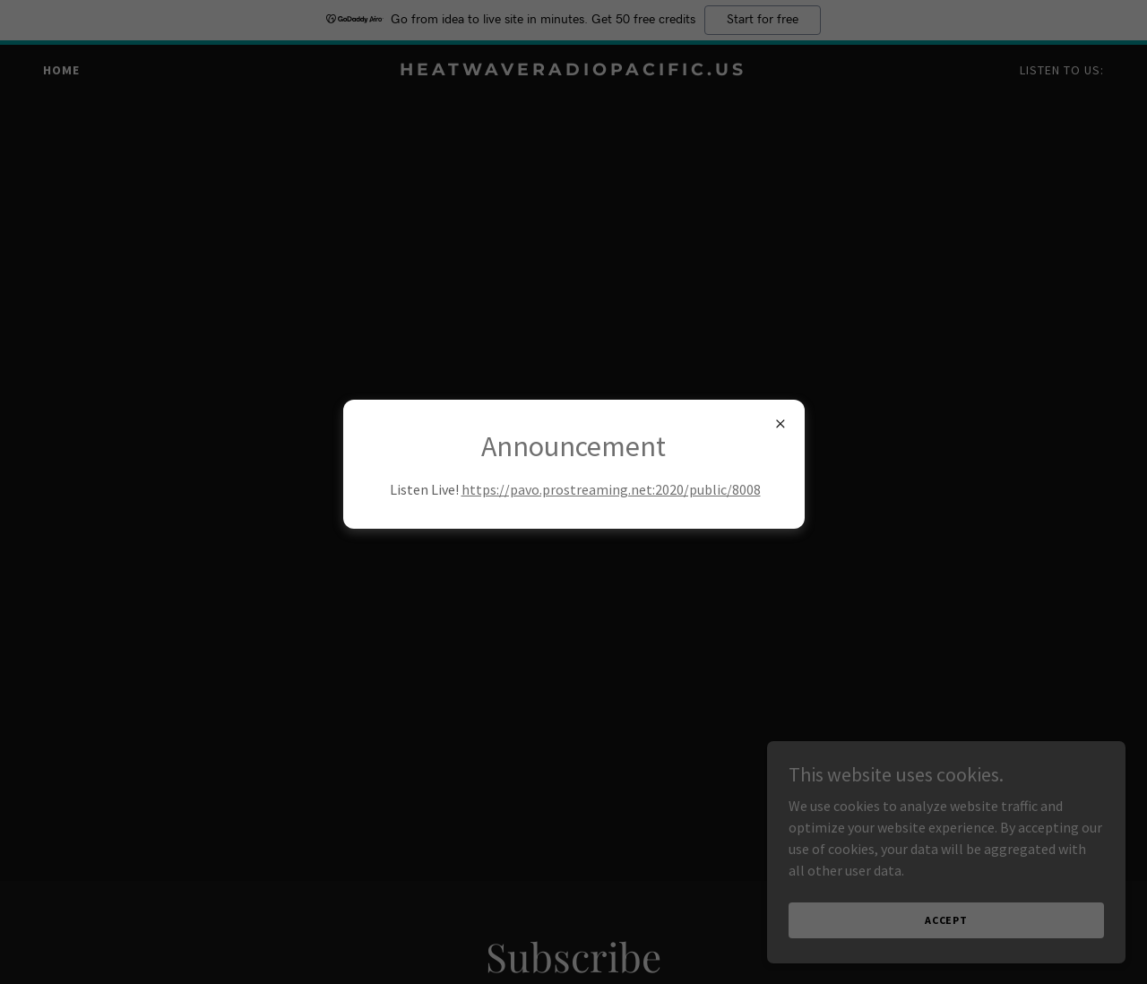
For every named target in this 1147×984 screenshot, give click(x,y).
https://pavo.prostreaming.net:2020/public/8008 (611, 489)
